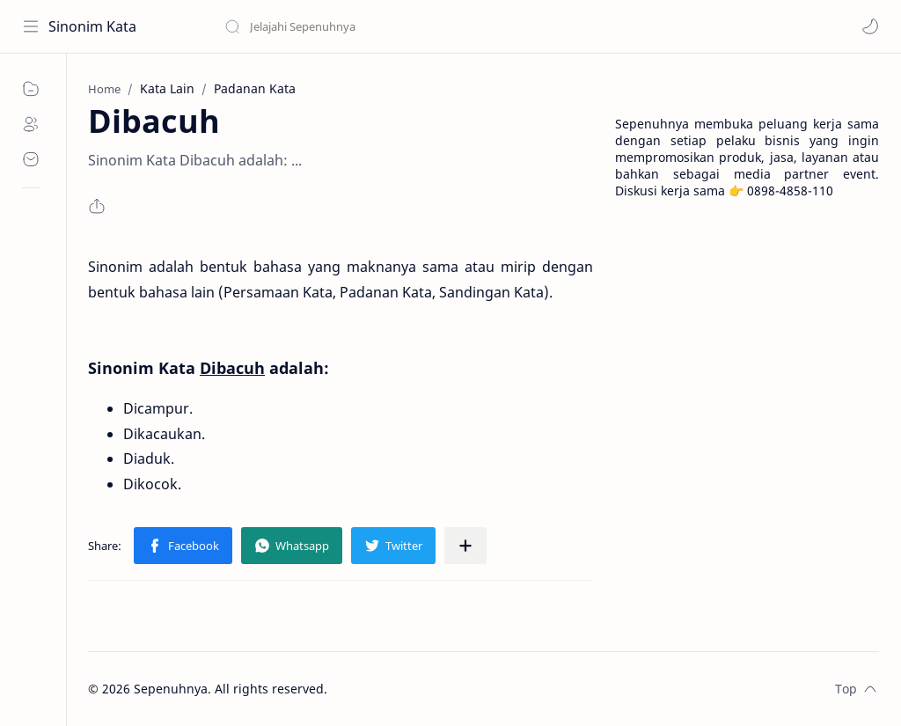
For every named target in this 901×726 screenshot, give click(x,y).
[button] (870, 26)
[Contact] (30, 159)
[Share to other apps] (465, 545)
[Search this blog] (365, 26)
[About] (30, 124)
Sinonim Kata (92, 26)
